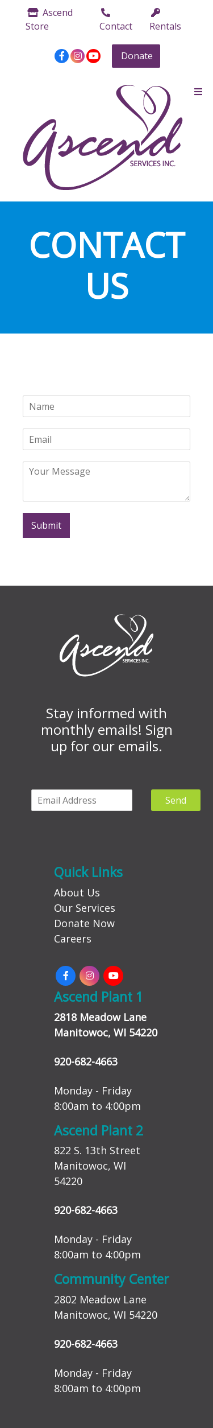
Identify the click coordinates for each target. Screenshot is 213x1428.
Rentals (165, 20)
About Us (77, 892)
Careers (72, 938)
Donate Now (84, 923)
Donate (137, 56)
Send (175, 800)
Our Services (84, 908)
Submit (46, 525)
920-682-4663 (86, 1061)
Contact (115, 20)
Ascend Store (49, 19)
